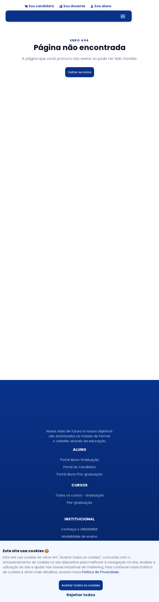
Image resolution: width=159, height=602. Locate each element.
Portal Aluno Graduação (79, 459)
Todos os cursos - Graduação (79, 495)
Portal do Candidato (79, 467)
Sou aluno (102, 6)
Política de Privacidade (100, 572)
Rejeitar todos (81, 595)
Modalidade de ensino (79, 536)
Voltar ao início (79, 72)
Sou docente (74, 6)
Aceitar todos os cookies (81, 585)
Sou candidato (41, 6)
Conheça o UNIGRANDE (79, 529)
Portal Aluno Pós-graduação (79, 474)
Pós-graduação (79, 502)
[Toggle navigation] (124, 16)
